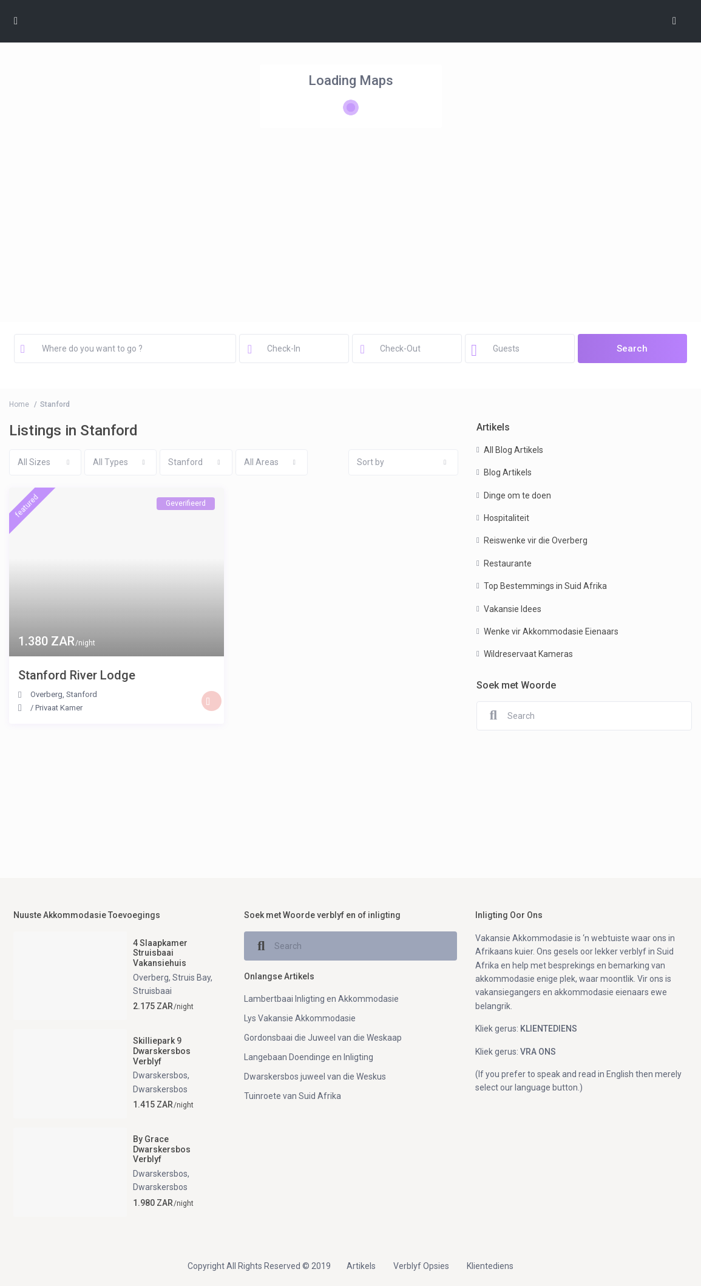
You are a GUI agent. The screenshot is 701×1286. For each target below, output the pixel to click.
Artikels (361, 1266)
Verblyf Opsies (421, 1266)
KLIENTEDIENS (548, 1028)
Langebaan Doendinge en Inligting (308, 1057)
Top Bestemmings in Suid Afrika (545, 586)
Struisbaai (152, 991)
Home (19, 404)
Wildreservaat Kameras (528, 654)
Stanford (81, 694)
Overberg (46, 694)
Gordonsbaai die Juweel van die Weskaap (323, 1038)
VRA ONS (538, 1051)
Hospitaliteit (506, 518)
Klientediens (490, 1266)
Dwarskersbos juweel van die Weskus (315, 1076)
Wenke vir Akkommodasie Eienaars (551, 631)
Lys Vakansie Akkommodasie (300, 1018)
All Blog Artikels (513, 450)
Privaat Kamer (59, 707)
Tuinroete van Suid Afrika (292, 1096)
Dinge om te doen (517, 495)
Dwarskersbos (160, 1075)
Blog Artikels (508, 472)
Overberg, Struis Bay (172, 977)
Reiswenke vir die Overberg (536, 540)
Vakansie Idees (512, 609)
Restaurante (508, 563)
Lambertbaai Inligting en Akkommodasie (321, 999)
